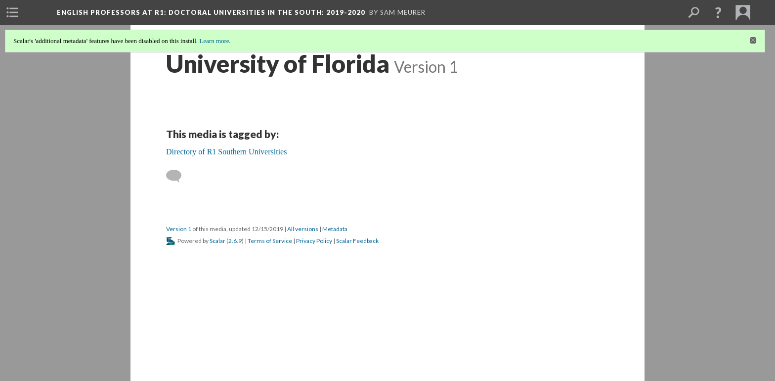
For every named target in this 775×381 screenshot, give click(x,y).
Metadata (334, 229)
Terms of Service (270, 240)
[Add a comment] (178, 176)
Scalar (217, 240)
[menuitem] (12, 12)
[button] (718, 12)
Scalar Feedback (357, 240)
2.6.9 (235, 240)
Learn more (214, 41)
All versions (302, 229)
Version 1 (178, 229)
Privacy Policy (314, 240)
